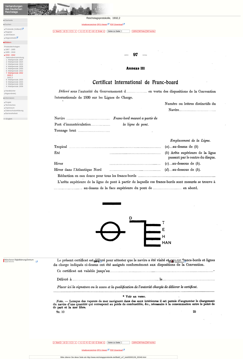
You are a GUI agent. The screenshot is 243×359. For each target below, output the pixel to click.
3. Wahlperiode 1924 (14, 64)
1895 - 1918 (10, 52)
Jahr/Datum (10, 35)
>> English (7, 119)
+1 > (81, 31)
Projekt (8, 102)
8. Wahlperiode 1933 (14, 80)
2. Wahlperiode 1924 (14, 62)
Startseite (8, 20)
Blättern (7, 42)
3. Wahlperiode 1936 (14, 84)
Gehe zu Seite (114, 31)
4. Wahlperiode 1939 (14, 86)
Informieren (9, 98)
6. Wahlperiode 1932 (14, 71)
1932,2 (10, 75)
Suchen (7, 24)
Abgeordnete (11, 38)
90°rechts (150, 31)
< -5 (69, 31)
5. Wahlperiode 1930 (14, 68)
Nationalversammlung (15, 57)
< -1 (74, 31)
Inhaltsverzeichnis (89, 24)
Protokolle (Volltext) (14, 29)
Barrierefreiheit (11, 113)
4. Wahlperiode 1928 (14, 66)
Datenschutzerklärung (14, 110)
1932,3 (10, 77)
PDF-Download (117, 24)
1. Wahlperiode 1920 (14, 60)
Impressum (10, 108)
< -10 (63, 31)
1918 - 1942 (10, 55)
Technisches (10, 105)
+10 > (93, 31)
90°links (142, 31)
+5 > (87, 31)
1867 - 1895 (10, 49)
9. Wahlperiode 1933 (14, 82)
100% (135, 31)
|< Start (56, 31)
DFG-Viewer (103, 24)
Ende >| (101, 31)
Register (8, 32)
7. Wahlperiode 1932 (14, 73)
